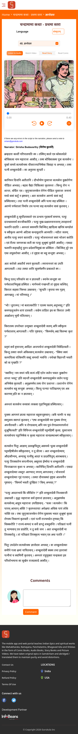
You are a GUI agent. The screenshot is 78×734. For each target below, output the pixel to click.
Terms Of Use (9, 684)
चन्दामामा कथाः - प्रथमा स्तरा (27, 14)
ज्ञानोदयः (50, 14)
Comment (31, 612)
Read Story (47, 53)
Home (6, 14)
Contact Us (7, 664)
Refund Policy (9, 677)
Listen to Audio (14, 53)
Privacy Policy (9, 671)
